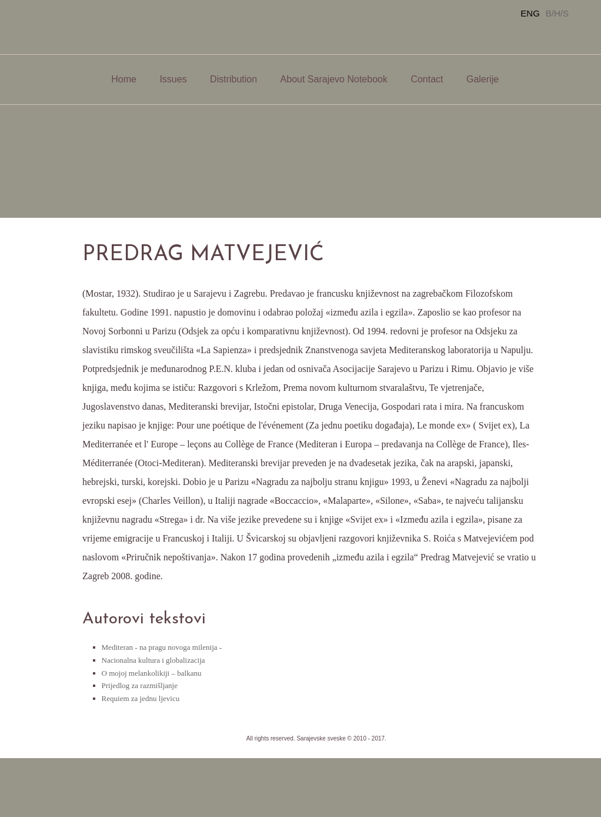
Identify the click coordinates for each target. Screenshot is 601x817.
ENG (530, 13)
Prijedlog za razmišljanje (140, 685)
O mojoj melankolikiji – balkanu (152, 673)
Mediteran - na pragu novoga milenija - (162, 647)
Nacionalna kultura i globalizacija (153, 660)
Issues (172, 79)
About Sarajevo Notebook (334, 79)
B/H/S (557, 13)
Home (123, 79)
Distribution (233, 79)
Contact (426, 79)
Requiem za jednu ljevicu (141, 698)
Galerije (482, 79)
